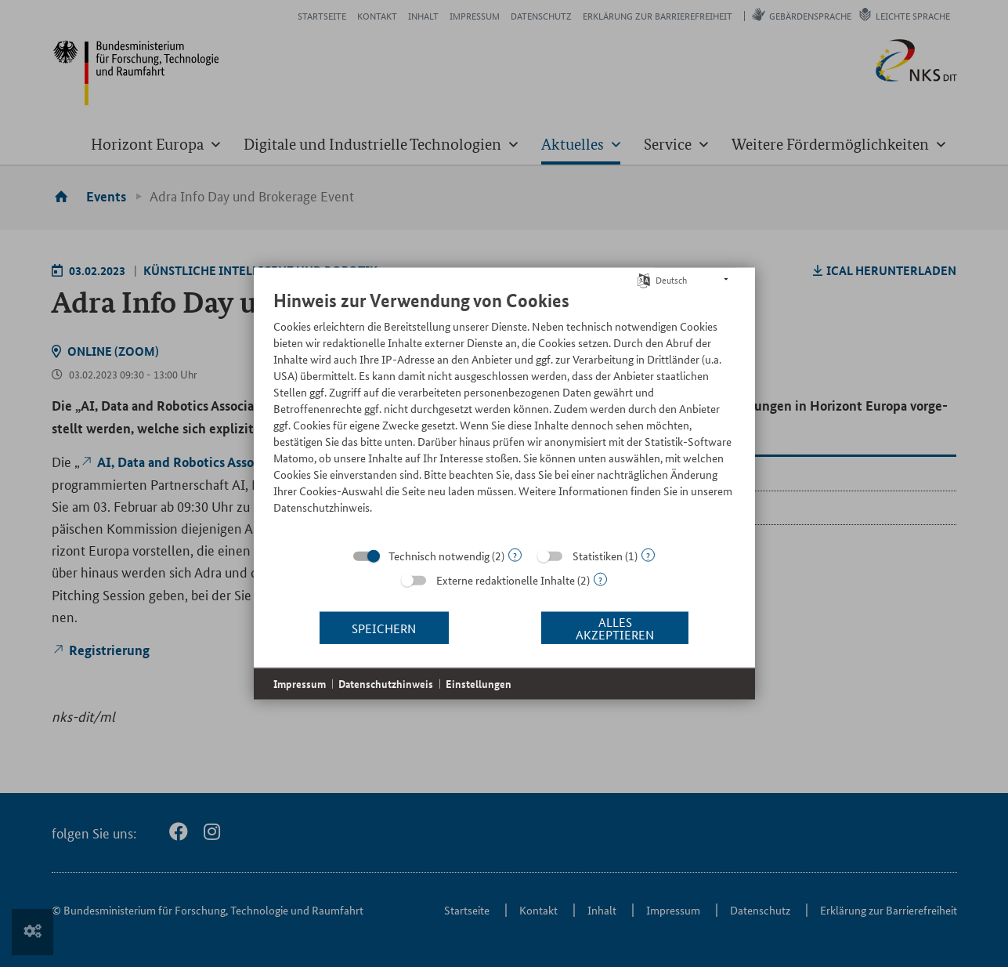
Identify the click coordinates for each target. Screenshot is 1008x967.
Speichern (384, 627)
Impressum (299, 683)
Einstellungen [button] (478, 683)
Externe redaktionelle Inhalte (505, 580)
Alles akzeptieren (615, 627)
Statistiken (598, 555)
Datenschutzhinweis (385, 683)
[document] (504, 414)
